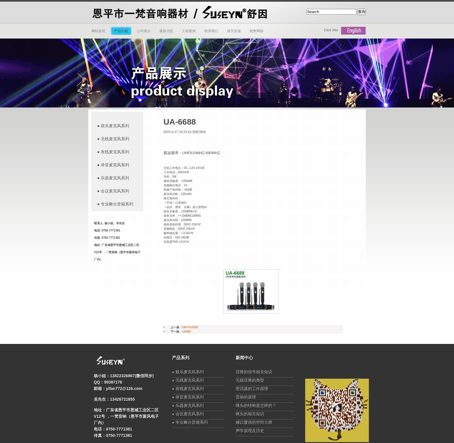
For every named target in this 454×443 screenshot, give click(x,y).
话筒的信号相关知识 (254, 372)
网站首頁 (98, 31)
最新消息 (166, 31)
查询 (361, 12)
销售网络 (256, 31)
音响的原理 (246, 397)
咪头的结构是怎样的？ (256, 405)
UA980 (186, 331)
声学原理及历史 (250, 431)
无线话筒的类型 (250, 380)
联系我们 (211, 31)
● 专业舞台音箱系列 (115, 204)
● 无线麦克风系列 (113, 138)
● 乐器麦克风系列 (113, 178)
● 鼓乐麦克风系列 (113, 125)
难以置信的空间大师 (254, 422)
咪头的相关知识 (250, 414)
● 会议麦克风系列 (113, 191)
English (353, 30)
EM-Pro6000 (190, 327)
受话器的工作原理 (252, 389)
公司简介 (144, 31)
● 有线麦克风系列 (113, 152)
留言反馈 (234, 31)
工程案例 (189, 31)
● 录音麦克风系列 (113, 165)
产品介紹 (121, 31)
